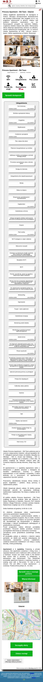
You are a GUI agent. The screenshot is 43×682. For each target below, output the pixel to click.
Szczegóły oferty (21, 645)
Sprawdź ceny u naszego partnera (28, 573)
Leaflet (28, 639)
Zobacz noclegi (21, 653)
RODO (34, 677)
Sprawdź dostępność (13, 95)
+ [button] (5, 612)
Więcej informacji (28, 579)
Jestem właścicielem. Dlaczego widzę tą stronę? (13, 660)
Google (32, 673)
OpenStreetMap (36, 639)
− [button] (5, 615)
